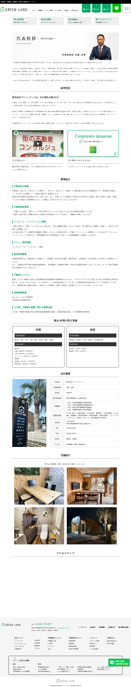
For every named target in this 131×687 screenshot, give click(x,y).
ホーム (33, 10)
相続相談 (80, 669)
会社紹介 (66, 10)
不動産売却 (72, 641)
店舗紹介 (37, 645)
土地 (49, 649)
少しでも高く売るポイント (105, 667)
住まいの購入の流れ (19, 667)
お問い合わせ (74, 10)
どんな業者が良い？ (64, 671)
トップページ (82, 627)
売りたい (96, 9)
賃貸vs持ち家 (17, 669)
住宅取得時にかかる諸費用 (21, 671)
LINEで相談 (110, 643)
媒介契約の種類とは (44, 671)
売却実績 (40, 10)
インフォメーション (20, 643)
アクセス (37, 648)
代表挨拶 (37, 643)
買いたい (86, 9)
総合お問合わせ (112, 641)
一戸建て (50, 643)
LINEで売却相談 (74, 649)
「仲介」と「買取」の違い (66, 667)
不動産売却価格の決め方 (85, 671)
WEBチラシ (93, 643)
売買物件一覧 (52, 641)
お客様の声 (111, 627)
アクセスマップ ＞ (63, 628)
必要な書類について (103, 669)
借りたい (106, 9)
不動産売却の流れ (43, 667)
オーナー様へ (58, 10)
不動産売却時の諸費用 (84, 667)
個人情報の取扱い (123, 627)
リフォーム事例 (48, 10)
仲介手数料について (64, 669)
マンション (51, 646)
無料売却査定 (73, 646)
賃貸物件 (92, 646)
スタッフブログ (19, 646)
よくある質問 (94, 649)
